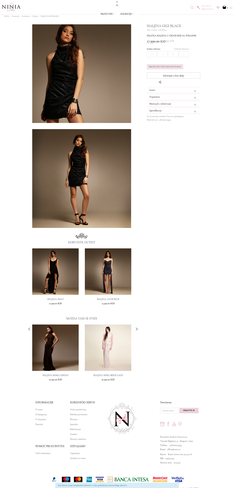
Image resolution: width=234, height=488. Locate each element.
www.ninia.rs (176, 482)
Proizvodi (15, 16)
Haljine (35, 16)
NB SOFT (193, 482)
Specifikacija (155, 110)
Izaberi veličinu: (153, 48)
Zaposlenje (75, 447)
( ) (181, 48)
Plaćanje (73, 413)
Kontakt (39, 418)
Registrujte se (207, 9)
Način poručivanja (78, 403)
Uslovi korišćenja (43, 447)
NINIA (6, 16)
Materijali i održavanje (159, 103)
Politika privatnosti (78, 408)
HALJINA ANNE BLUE (108, 294)
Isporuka (74, 418)
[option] (56, 276)
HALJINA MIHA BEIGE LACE (108, 369)
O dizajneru (40, 413)
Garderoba (26, 16)
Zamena (73, 428)
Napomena (154, 96)
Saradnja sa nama (77, 452)
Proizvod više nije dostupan (164, 66)
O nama (39, 403)
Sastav (152, 89)
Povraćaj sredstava (78, 432)
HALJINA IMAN (56, 294)
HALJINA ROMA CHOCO (57, 369)
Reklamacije (75, 423)
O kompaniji (41, 408)
